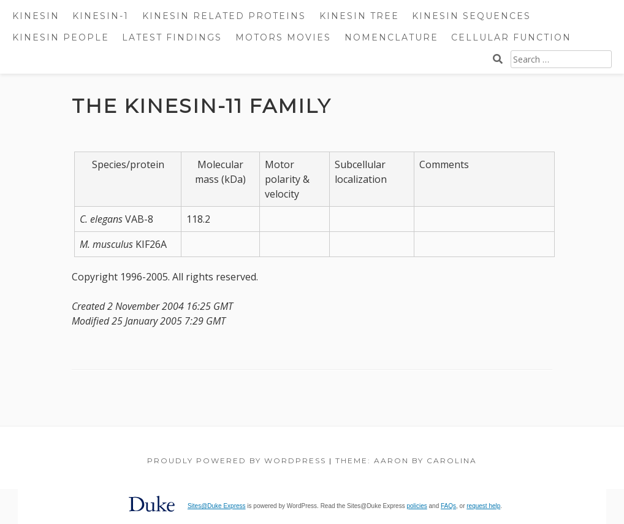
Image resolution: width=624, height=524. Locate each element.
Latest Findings (172, 37)
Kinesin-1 (100, 15)
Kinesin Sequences (471, 15)
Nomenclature (391, 37)
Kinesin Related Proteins (224, 15)
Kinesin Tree (359, 15)
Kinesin (35, 15)
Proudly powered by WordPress (236, 460)
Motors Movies (283, 37)
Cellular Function (511, 37)
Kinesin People (60, 37)
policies (416, 506)
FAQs (448, 506)
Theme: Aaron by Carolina (406, 460)
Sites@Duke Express (217, 506)
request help (483, 506)
